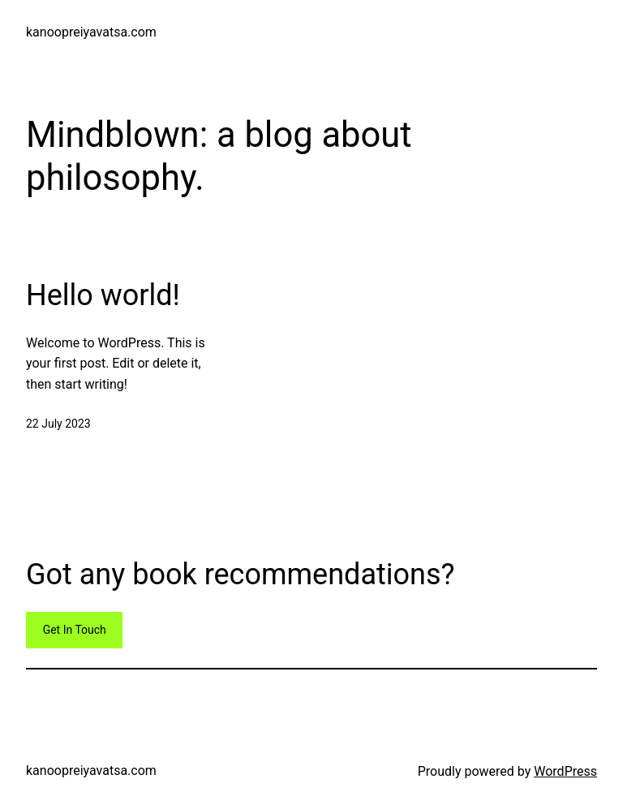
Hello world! (103, 295)
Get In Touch (74, 629)
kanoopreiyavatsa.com (91, 32)
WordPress (565, 771)
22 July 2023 (58, 423)
